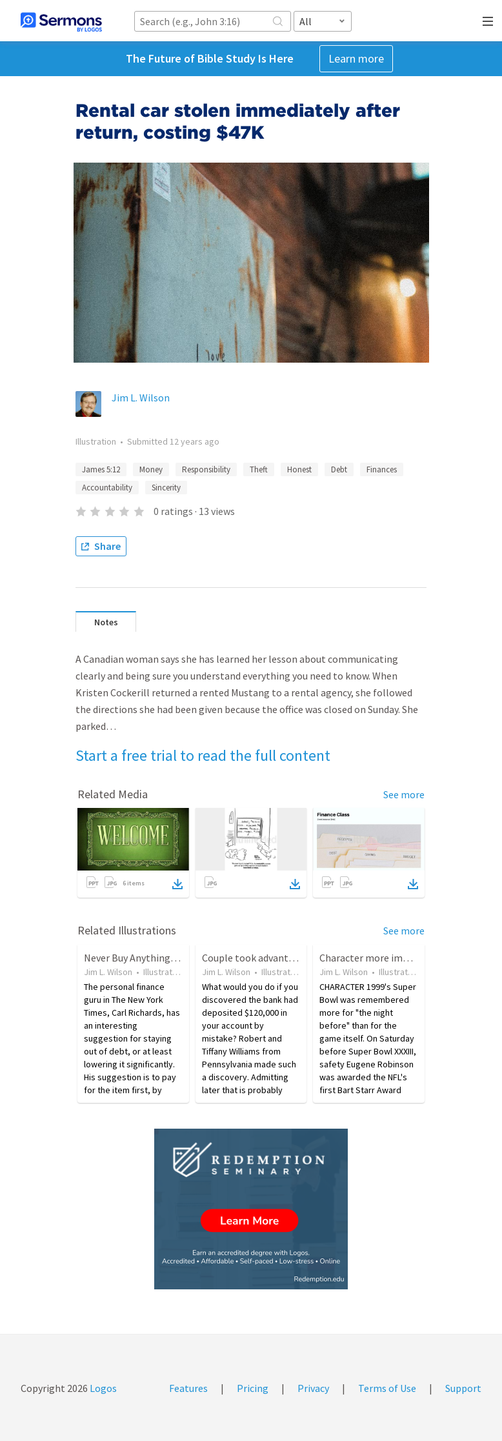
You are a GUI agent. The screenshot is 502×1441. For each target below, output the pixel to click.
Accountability (107, 487)
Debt (339, 469)
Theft (259, 469)
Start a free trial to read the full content (202, 755)
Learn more (356, 58)
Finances (381, 469)
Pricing (252, 1388)
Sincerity (166, 487)
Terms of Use (387, 1388)
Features (188, 1388)
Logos (102, 1388)
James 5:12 (101, 469)
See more (404, 794)
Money (151, 469)
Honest (299, 469)
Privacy (313, 1388)
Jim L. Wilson (141, 397)
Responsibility (206, 469)
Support (463, 1388)
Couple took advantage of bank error (283, 957)
